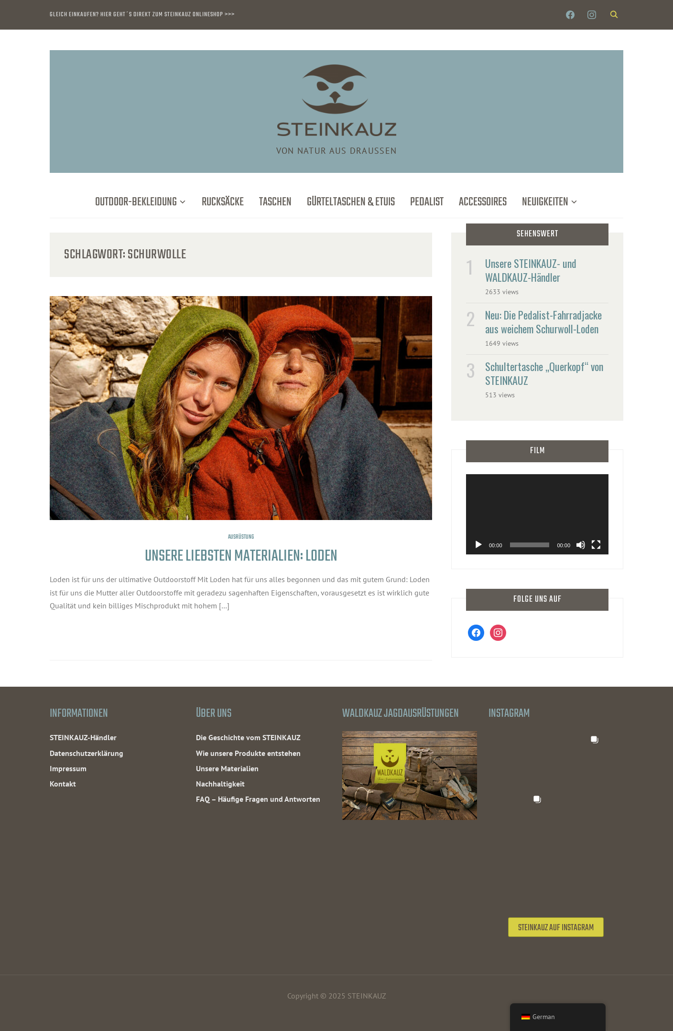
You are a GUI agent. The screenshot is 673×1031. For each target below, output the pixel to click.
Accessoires (483, 202)
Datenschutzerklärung (86, 753)
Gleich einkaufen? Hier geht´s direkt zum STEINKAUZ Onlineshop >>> (142, 15)
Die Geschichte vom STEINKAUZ (248, 737)
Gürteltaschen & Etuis (351, 202)
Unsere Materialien (227, 768)
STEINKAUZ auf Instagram (556, 928)
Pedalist (427, 202)
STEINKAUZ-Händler (83, 737)
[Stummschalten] (581, 545)
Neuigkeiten (545, 202)
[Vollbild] (596, 545)
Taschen (275, 202)
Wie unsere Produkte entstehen (248, 753)
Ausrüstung (241, 537)
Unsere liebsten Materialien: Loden (241, 556)
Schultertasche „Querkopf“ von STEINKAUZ (544, 373)
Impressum (68, 768)
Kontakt (63, 783)
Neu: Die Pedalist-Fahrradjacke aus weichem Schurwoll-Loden (543, 321)
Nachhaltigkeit (220, 783)
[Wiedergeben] (478, 545)
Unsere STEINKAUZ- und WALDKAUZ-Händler (530, 270)
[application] (537, 514)
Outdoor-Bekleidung (136, 202)
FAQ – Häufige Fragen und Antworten (258, 799)
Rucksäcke (223, 202)
